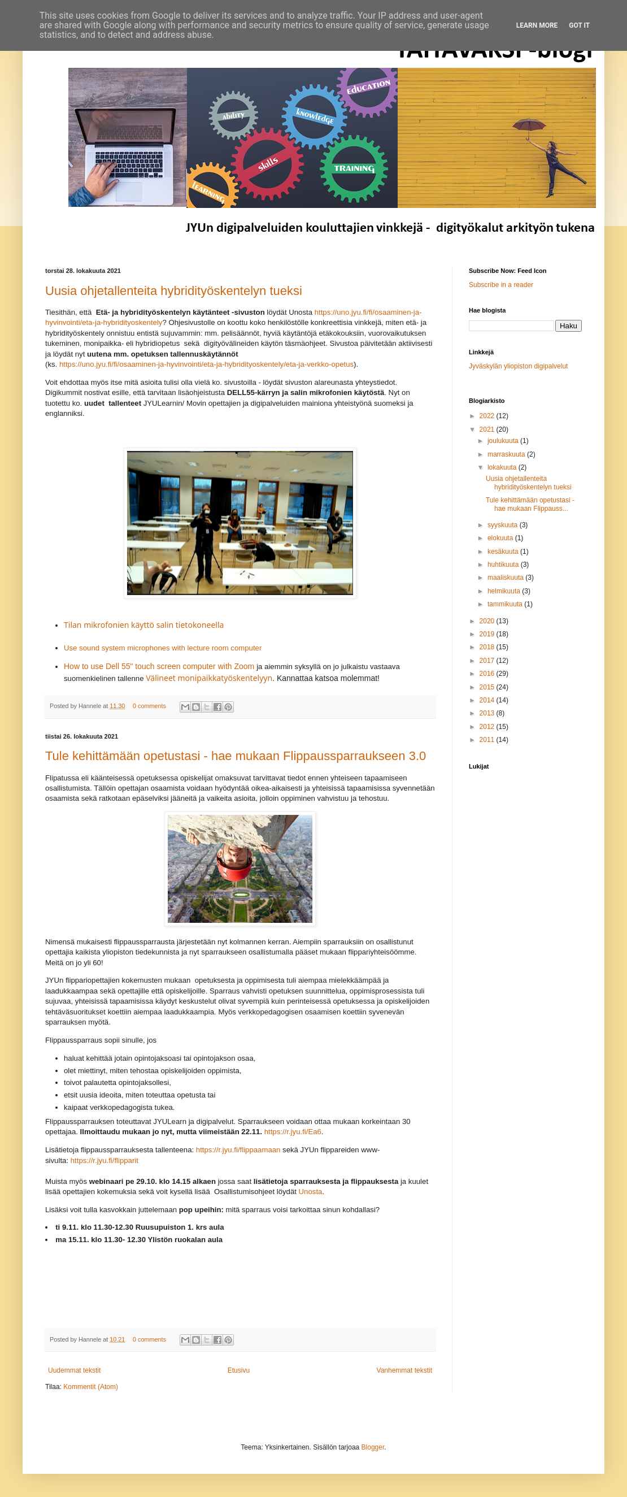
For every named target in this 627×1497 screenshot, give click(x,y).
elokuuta (501, 538)
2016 (488, 674)
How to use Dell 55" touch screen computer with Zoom (159, 666)
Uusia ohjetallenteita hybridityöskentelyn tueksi (173, 291)
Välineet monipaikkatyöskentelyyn (209, 677)
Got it (579, 25)
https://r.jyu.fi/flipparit (104, 1160)
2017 (488, 661)
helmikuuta (504, 591)
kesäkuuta (503, 552)
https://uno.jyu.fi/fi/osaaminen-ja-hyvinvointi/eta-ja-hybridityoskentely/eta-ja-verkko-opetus (206, 364)
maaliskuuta (506, 578)
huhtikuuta (504, 565)
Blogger (373, 1447)
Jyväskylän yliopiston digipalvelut (518, 366)
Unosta (311, 1191)
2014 (488, 700)
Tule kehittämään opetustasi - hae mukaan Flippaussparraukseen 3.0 (235, 756)
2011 (488, 740)
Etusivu (239, 1370)
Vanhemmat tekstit (404, 1370)
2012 (488, 727)
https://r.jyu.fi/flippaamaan (238, 1149)
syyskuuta (503, 525)
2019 (488, 634)
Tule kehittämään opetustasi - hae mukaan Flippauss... (530, 504)
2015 (488, 687)
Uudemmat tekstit (74, 1370)
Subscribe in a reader (501, 285)
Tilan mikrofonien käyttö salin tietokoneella (144, 624)
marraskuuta (507, 454)
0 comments (149, 705)
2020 (488, 621)
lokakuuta (503, 467)
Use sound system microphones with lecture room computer (163, 648)
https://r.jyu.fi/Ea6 (292, 1131)
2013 (488, 713)
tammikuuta (505, 604)
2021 (488, 429)
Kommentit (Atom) (90, 1387)
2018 (488, 647)
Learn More (537, 25)
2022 (488, 416)
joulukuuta (503, 441)
